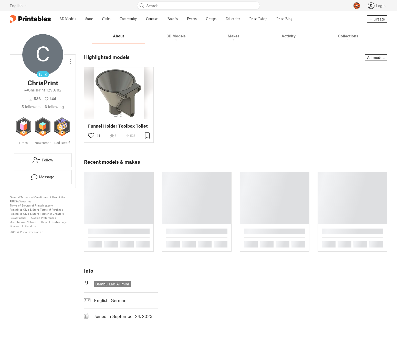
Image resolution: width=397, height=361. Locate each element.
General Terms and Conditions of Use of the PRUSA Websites (37, 199)
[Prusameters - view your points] (356, 5)
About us (30, 226)
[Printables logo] (30, 19)
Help (44, 221)
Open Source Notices (23, 221)
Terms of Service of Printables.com (31, 205)
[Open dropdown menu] (71, 59)
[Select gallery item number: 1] (116, 116)
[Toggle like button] (91, 135)
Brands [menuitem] (173, 19)
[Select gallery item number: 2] (121, 116)
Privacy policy (18, 217)
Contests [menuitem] (152, 19)
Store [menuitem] (89, 19)
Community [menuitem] (128, 19)
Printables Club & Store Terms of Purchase (36, 209)
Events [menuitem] (192, 19)
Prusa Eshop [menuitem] (258, 19)
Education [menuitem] (233, 19)
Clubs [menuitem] (106, 19)
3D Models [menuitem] (68, 19)
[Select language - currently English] (18, 5)
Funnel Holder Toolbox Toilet (118, 125)
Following (54, 106)
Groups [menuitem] (211, 19)
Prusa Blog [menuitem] (284, 19)
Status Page (59, 221)
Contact (15, 226)
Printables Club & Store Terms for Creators (37, 213)
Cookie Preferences (43, 217)
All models (376, 57)
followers (31, 106)
